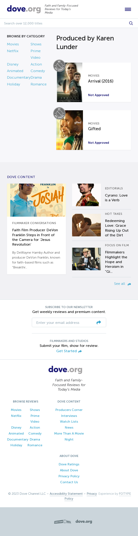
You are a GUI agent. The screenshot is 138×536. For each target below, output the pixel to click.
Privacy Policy (68, 476)
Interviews (69, 416)
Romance (39, 84)
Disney (12, 64)
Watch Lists (69, 421)
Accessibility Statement (66, 493)
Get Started (69, 351)
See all (122, 284)
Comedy (38, 71)
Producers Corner (69, 410)
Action (36, 64)
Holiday (13, 84)
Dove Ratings (69, 464)
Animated (15, 71)
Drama (36, 77)
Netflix (12, 51)
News (69, 427)
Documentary (19, 77)
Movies (13, 44)
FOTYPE (125, 493)
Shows (36, 44)
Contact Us (69, 482)
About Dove (69, 470)
